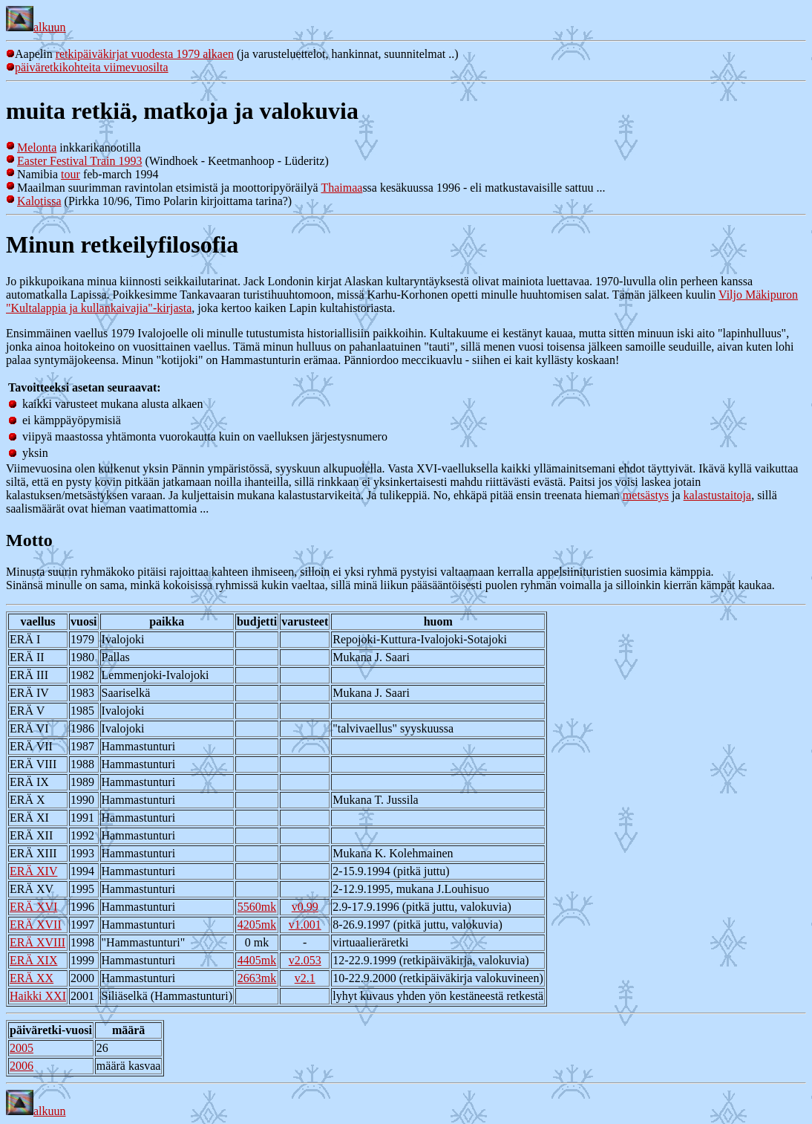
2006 (21, 1065)
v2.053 (305, 960)
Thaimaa (341, 187)
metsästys (646, 495)
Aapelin (31, 54)
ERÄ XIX (33, 960)
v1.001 (305, 924)
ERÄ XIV (33, 871)
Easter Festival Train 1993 (79, 161)
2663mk (257, 978)
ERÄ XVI (33, 906)
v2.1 (305, 978)
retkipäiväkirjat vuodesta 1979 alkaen (145, 54)
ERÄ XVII (36, 924)
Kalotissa (39, 201)
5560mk (257, 906)
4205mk (257, 924)
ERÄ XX (31, 978)
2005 (21, 1048)
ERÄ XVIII (37, 942)
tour (70, 174)
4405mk (257, 960)
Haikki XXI (38, 996)
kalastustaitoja (718, 495)
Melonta (36, 147)
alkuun (36, 27)
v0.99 (305, 906)
